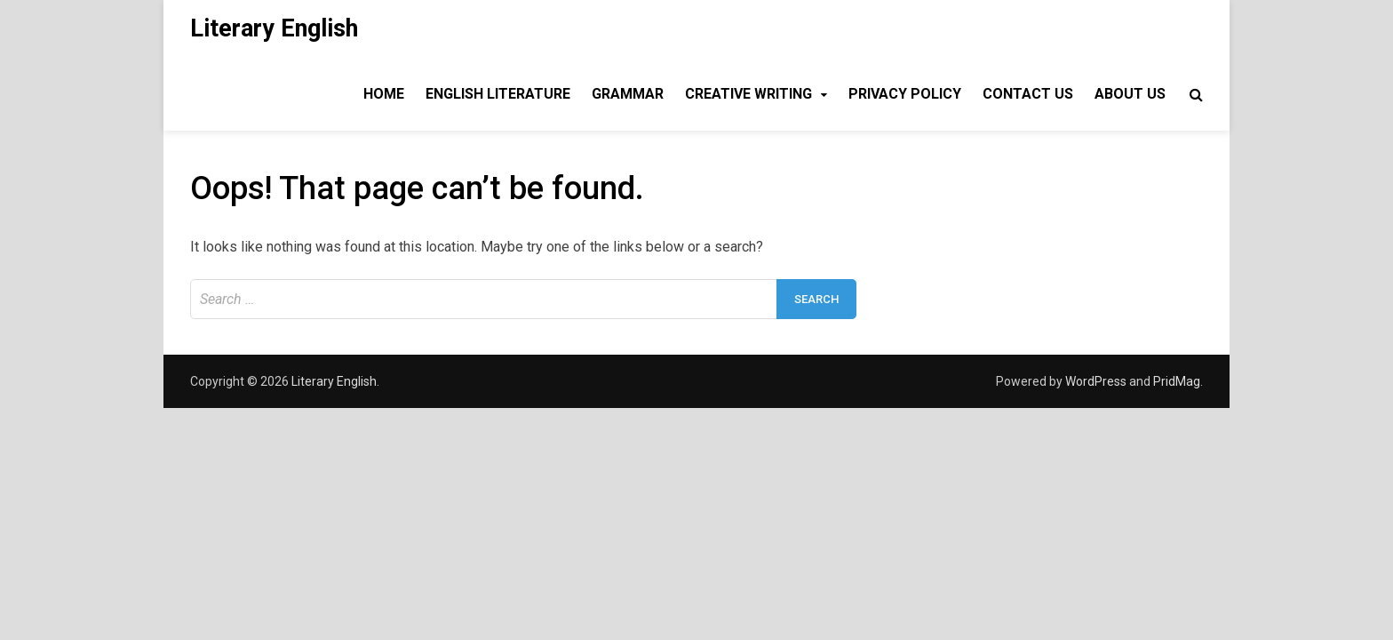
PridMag (1176, 381)
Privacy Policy (904, 93)
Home (383, 93)
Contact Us (1028, 93)
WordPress (1095, 381)
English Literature (498, 93)
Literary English (274, 28)
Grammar (628, 93)
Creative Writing (748, 93)
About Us (1130, 93)
